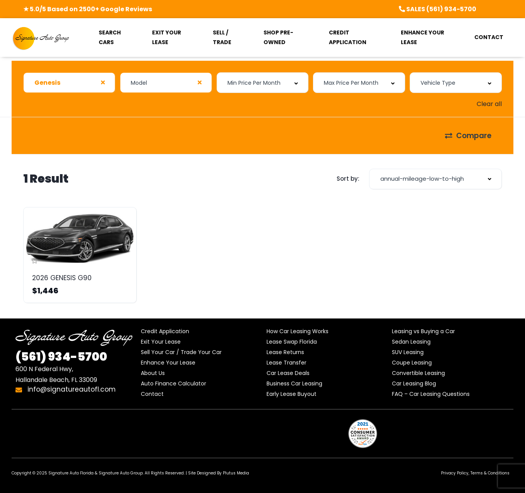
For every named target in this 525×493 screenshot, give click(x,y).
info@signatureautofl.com (65, 389)
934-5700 (61, 357)
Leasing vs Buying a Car (423, 331)
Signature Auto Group (121, 473)
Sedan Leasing (411, 342)
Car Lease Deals (288, 373)
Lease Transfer (286, 362)
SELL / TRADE (222, 37)
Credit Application (165, 331)
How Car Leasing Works (297, 331)
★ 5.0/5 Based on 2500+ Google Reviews (87, 9)
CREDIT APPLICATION (347, 37)
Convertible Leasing (418, 373)
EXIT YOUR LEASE (166, 37)
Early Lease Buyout (291, 394)
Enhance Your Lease (168, 362)
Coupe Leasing (412, 362)
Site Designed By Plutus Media (218, 473)
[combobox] (69, 82)
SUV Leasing (408, 352)
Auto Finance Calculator (173, 383)
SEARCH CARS (110, 37)
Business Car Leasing (294, 383)
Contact (152, 394)
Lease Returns (285, 352)
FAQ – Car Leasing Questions (431, 394)
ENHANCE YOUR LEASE (422, 37)
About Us (153, 373)
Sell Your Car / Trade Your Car (181, 352)
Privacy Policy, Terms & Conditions (475, 473)
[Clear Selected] (103, 82)
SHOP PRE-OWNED (278, 37)
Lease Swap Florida (292, 342)
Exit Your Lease (161, 342)
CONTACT (488, 37)
